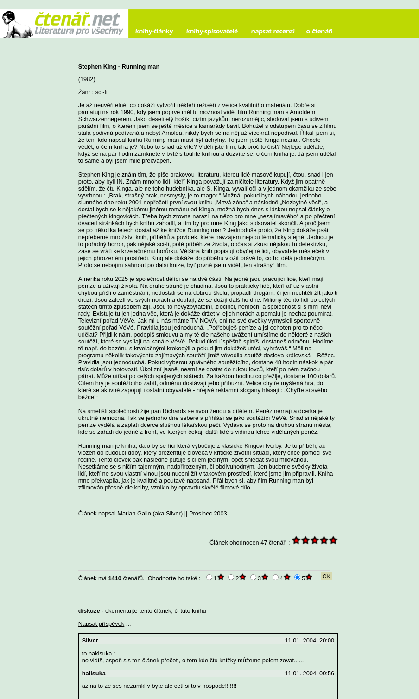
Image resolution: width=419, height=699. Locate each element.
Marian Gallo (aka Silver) (150, 513)
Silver (90, 640)
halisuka (94, 673)
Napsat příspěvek (101, 623)
